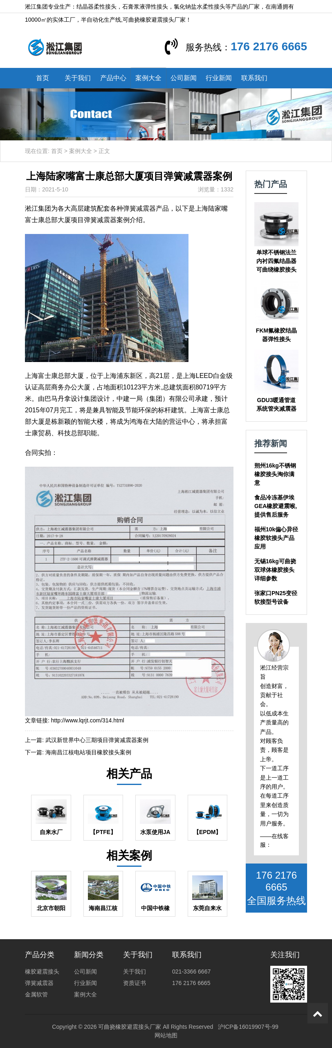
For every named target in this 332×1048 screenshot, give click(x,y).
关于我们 (78, 77)
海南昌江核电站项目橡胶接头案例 (88, 752)
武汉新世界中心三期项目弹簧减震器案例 (96, 740)
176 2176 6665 (269, 46)
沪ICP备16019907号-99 (248, 1026)
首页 (42, 77)
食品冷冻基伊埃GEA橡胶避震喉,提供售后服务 (275, 506)
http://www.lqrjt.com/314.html (87, 720)
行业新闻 (219, 77)
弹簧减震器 (39, 983)
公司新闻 (183, 77)
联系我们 (254, 77)
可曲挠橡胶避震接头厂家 (129, 1026)
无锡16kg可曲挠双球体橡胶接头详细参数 (275, 570)
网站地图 (166, 1035)
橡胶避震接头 (42, 971)
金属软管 (36, 994)
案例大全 (148, 77)
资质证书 (134, 983)
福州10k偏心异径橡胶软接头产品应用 (276, 538)
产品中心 (113, 77)
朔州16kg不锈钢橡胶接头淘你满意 (275, 474)
